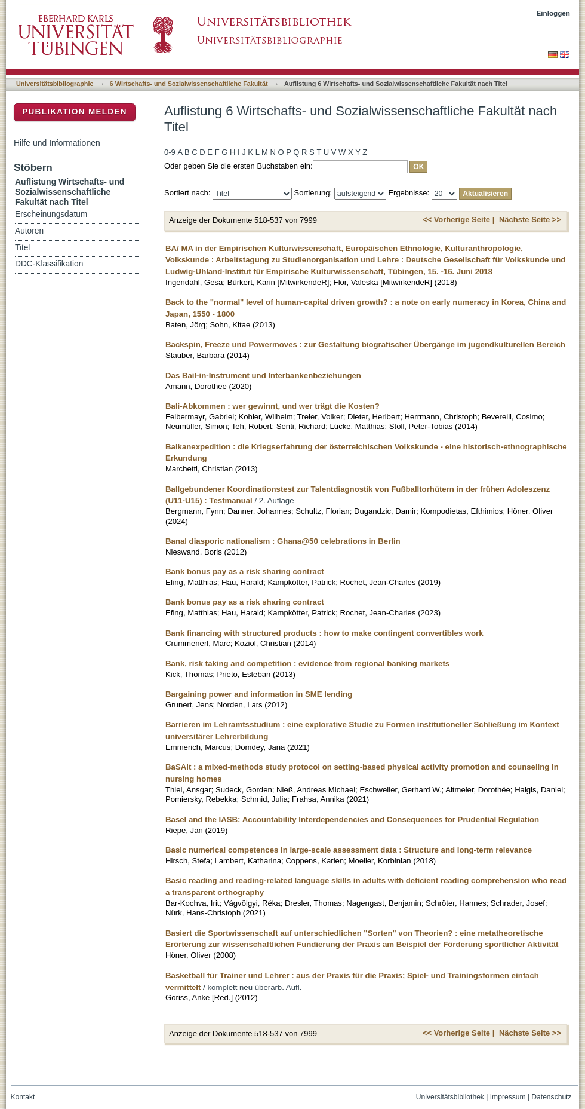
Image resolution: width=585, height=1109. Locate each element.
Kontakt (23, 1097)
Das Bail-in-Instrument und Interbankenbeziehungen (263, 375)
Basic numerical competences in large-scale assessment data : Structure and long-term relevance (348, 849)
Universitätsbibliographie (54, 83)
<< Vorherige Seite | (458, 219)
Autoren (29, 230)
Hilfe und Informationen (57, 143)
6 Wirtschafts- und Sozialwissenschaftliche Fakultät (189, 83)
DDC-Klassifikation (49, 263)
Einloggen (554, 13)
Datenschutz (551, 1097)
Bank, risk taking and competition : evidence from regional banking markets (307, 663)
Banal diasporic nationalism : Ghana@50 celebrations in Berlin (283, 541)
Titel (22, 247)
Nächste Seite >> (530, 219)
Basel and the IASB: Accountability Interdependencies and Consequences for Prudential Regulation (352, 819)
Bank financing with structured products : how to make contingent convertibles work (324, 633)
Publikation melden (74, 111)
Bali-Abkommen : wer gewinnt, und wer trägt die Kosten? (272, 406)
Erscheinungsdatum (51, 214)
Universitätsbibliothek (450, 1097)
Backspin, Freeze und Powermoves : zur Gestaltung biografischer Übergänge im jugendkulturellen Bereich (365, 344)
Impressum (508, 1097)
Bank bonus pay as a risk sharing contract (244, 571)
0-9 (170, 152)
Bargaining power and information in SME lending (258, 694)
